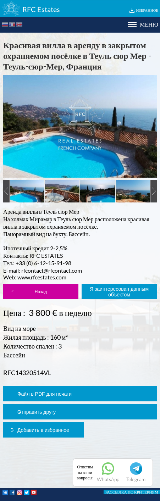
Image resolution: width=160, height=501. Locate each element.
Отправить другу (36, 412)
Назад (41, 291)
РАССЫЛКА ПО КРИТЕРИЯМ (131, 492)
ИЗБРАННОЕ (147, 10)
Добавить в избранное (43, 430)
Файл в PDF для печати (44, 394)
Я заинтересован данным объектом (119, 291)
